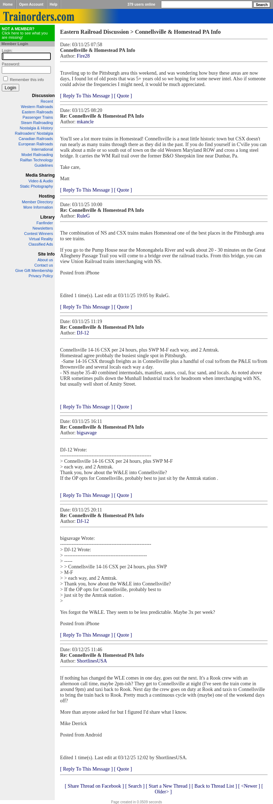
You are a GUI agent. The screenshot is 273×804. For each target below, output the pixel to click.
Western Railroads (37, 106)
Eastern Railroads (37, 112)
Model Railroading (37, 154)
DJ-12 (83, 333)
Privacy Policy (41, 276)
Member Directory (37, 202)
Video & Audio (40, 181)
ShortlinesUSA (92, 661)
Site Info (46, 254)
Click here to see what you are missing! (25, 33)
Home (8, 4)
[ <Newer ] (249, 786)
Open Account (31, 4)
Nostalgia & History (36, 128)
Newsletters (43, 228)
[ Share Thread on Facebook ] (94, 786)
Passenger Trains (37, 117)
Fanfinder (45, 223)
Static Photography (36, 186)
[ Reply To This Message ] (86, 95)
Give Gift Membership (34, 270)
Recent (47, 101)
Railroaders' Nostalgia (34, 133)
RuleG (83, 216)
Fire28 (83, 56)
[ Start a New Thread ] (168, 786)
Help (54, 4)
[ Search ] (134, 786)
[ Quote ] (123, 95)
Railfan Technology (36, 160)
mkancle (85, 121)
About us (45, 260)
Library (47, 217)
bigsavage (87, 432)
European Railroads (35, 144)
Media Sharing (40, 175)
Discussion (43, 95)
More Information (38, 207)
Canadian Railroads (35, 138)
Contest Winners (38, 233)
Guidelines (43, 165)
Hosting (47, 196)
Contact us (43, 265)
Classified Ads (40, 244)
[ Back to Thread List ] (214, 786)
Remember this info (27, 79)
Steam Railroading (37, 122)
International (42, 149)
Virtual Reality (41, 239)
